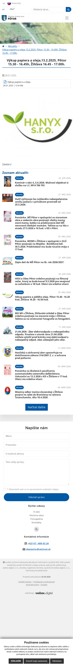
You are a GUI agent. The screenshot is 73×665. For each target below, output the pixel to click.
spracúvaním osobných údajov (44, 489)
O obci (36, 512)
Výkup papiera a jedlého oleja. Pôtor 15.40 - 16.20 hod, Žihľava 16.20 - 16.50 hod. (42, 298)
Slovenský (14, 3)
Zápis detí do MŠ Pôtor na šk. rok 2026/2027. (39, 262)
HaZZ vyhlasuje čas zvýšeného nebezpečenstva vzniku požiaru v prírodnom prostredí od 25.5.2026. (41, 201)
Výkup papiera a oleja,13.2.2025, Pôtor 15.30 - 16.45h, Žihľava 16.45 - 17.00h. (34, 51)
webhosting (61, 565)
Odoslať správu (36, 497)
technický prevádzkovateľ (36, 570)
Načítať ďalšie (36, 407)
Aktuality (12, 46)
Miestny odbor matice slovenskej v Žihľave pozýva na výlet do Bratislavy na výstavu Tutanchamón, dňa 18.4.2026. (39, 394)
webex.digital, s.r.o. (11, 567)
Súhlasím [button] (16, 661)
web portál (50, 565)
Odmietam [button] (57, 661)
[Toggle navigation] (67, 18)
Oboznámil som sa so (33, 489)
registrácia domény (35, 567)
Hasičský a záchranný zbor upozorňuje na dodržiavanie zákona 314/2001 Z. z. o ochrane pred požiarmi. (40, 355)
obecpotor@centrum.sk (38, 549)
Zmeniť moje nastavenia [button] (36, 661)
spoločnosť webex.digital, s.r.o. (57, 567)
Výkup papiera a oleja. (19, 82)
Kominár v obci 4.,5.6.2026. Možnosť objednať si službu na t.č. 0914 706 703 (41, 184)
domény (23, 567)
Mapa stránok (39, 565)
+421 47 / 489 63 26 (38, 543)
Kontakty (36, 522)
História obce (37, 515)
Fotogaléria (36, 519)
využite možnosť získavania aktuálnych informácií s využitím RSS (31, 562)
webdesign (29, 593)
